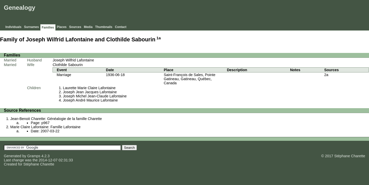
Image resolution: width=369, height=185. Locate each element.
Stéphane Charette (38, 164)
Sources (75, 27)
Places (62, 27)
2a (326, 75)
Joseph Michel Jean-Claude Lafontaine (95, 96)
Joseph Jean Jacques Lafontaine (90, 92)
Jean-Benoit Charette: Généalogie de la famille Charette (56, 119)
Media (88, 27)
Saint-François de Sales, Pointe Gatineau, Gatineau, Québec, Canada (190, 79)
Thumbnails (103, 27)
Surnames (31, 27)
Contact (121, 27)
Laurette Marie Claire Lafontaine (89, 88)
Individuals (13, 27)
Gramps (33, 156)
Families (48, 27)
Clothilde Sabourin (68, 65)
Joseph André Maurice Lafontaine (90, 100)
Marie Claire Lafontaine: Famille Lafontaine (45, 127)
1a (159, 38)
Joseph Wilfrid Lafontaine (73, 60)
